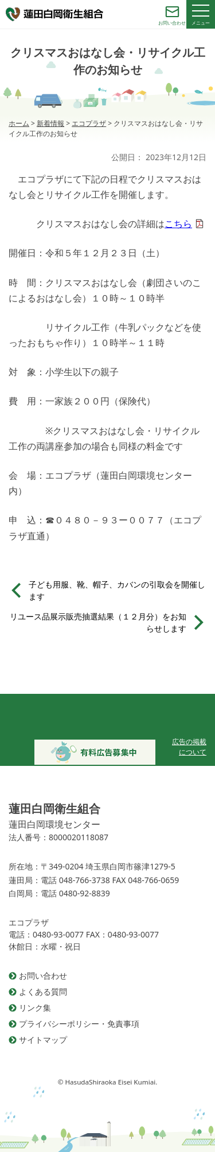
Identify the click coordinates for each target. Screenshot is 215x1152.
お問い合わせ (43, 975)
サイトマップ (43, 1039)
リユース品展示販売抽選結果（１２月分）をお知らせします (98, 622)
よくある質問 (43, 991)
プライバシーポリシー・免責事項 (79, 1023)
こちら (178, 223)
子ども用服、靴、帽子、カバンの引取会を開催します (117, 590)
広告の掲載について (189, 747)
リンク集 (35, 1007)
